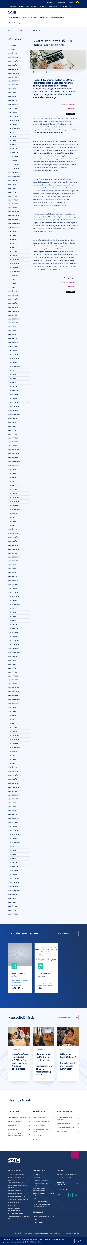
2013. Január (12, 684)
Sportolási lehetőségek (64, 1123)
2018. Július (12, 422)
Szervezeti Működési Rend (40, 1180)
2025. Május (12, 97)
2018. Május (12, 430)
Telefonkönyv (50, 2)
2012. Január (12, 731)
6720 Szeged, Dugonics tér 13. (69, 1174)
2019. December (13, 355)
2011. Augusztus (13, 751)
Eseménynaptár (64, 933)
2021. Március (13, 295)
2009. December (13, 831)
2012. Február (13, 727)
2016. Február (13, 537)
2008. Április (12, 906)
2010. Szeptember (14, 795)
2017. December (13, 450)
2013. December (13, 640)
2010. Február (13, 823)
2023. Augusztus (13, 180)
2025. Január (12, 113)
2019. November (13, 359)
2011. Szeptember (14, 747)
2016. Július (12, 517)
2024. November (13, 121)
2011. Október (13, 743)
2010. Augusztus (13, 799)
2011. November (13, 739)
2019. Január (12, 398)
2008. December (13, 878)
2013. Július (12, 660)
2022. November (13, 216)
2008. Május (12, 910)
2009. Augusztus (13, 846)
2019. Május (12, 382)
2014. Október (13, 601)
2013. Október (13, 648)
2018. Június (12, 426)
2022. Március (13, 247)
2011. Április (12, 767)
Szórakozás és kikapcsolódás (65, 1127)
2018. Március (13, 438)
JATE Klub (35, 1139)
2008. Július (12, 898)
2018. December (13, 402)
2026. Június (12, 45)
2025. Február (13, 109)
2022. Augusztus (13, 228)
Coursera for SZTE (13, 1129)
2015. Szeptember (14, 557)
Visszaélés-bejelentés (41, 1233)
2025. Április (12, 101)
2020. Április (12, 339)
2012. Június (12, 712)
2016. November (13, 501)
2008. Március (13, 914)
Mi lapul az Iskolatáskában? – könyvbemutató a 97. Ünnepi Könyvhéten (68, 1061)
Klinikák (35, 1219)
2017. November (13, 454)
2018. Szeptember (14, 414)
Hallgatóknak (43, 6)
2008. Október (13, 886)
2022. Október (13, 220)
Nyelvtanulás (12, 1125)
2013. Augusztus (13, 656)
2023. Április (12, 196)
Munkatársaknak (53, 6)
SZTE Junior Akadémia (39, 1125)
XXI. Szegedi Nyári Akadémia (44, 974)
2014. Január (12, 636)
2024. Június (12, 140)
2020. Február (13, 347)
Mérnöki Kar (11, 1205)
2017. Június (12, 474)
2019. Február (13, 394)
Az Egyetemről (13, 17)
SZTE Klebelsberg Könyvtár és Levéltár (41, 1130)
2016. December (13, 497)
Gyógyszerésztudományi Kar (16, 1196)
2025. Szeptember (14, 81)
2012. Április (12, 720)
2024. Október (13, 124)
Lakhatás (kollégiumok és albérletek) (64, 1118)
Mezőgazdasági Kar (13, 1202)
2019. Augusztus (13, 370)
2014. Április (12, 624)
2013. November (13, 644)
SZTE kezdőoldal (12, 6)
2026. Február (13, 61)
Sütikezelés (18, 1233)
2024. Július (12, 136)
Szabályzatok (36, 1177)
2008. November (13, 882)
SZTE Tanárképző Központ (15, 1214)
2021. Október (13, 267)
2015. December (13, 545)
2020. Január (12, 351)
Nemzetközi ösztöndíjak (15, 1121)
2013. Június (12, 664)
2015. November (13, 549)
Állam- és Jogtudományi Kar (16, 1174)
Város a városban (62, 1131)
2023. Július (12, 184)
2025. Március (13, 105)
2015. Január (12, 589)
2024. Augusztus (13, 132)
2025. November (13, 73)
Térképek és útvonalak (61, 1183)
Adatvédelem (61, 2)
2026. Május (12, 49)
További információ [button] (34, 1242)
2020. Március (13, 343)
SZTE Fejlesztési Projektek (40, 1202)
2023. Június (12, 188)
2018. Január (12, 446)
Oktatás (24, 17)
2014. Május (12, 620)
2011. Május (12, 763)
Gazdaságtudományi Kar (15, 1193)
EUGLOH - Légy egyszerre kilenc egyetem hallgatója (15, 1134)
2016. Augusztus (13, 513)
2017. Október (13, 458)
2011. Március (13, 771)
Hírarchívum (28, 31)
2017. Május (12, 478)
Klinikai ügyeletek (38, 1222)
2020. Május (12, 335)
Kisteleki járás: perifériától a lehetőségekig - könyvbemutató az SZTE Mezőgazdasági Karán (44, 1064)
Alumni (65, 6)
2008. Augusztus (13, 894)
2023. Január (12, 208)
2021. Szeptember (14, 271)
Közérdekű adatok (55, 1233)
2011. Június (12, 759)
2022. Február (13, 251)
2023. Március (13, 200)
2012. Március (13, 723)
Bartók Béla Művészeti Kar (16, 1177)
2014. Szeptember (14, 604)
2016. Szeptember (14, 509)
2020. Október (13, 315)
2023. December (13, 164)
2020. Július (12, 327)
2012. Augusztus (13, 704)
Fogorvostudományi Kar (15, 1190)
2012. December (13, 688)
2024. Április (12, 148)
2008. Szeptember (14, 890)
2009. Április (12, 862)
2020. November (13, 311)
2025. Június (12, 93)
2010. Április (12, 815)
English (71, 2)
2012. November (13, 692)
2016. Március (13, 533)
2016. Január (12, 541)
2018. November (13, 406)
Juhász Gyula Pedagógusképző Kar (18, 1199)
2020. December (37, 31)
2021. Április (12, 291)
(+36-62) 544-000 (65, 1177)
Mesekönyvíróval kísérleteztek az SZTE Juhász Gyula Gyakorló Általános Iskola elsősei (20, 1061)
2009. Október (13, 839)
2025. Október (13, 77)
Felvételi (21, 6)
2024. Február (13, 156)
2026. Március (13, 57)
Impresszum (67, 1233)
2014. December (13, 593)
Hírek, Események (15, 23)
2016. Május (12, 525)
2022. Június (12, 236)
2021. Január (12, 303)
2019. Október (13, 362)
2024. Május (12, 144)
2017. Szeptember (14, 462)
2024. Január (12, 160)
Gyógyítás (43, 17)
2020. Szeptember (14, 319)
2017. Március (13, 485)
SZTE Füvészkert (37, 1135)
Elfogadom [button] (79, 1241)
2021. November (13, 263)
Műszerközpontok (57, 17)
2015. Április (12, 577)
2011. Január (12, 779)
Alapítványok (36, 1174)
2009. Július (12, 850)
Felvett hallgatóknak (31, 6)
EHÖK (34, 1199)
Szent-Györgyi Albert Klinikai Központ (43, 1216)
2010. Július (12, 803)
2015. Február (13, 585)
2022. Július (12, 232)
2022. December (13, 212)
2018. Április (12, 434)
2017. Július (12, 470)
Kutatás (33, 17)
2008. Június (12, 902)
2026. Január (12, 65)
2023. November (13, 168)
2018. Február (13, 442)
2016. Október (13, 505)
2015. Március (13, 581)
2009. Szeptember (14, 842)
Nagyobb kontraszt (77, 2)
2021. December (13, 259)
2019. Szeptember (14, 366)
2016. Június (12, 521)
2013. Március (13, 676)
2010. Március (13, 819)
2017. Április (12, 482)
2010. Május (12, 811)
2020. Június (12, 331)
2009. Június (12, 854)
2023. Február (13, 204)
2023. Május (12, 192)
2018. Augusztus (13, 418)
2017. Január (12, 493)
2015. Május (12, 573)
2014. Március (13, 628)
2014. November (13, 597)
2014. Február (13, 632)
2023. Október (13, 172)
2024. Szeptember (14, 128)
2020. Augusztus (13, 323)
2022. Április (12, 243)
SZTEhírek (21, 31)
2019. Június (12, 378)
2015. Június (12, 569)
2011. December (13, 735)
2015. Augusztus (13, 561)
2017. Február (13, 489)
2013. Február (13, 680)
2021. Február (13, 299)
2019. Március (13, 390)
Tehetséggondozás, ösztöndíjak (17, 1117)
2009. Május (12, 858)
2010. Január (12, 827)
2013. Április (12, 672)
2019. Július (12, 374)
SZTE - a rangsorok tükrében (41, 1121)
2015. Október (13, 553)
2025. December (13, 69)
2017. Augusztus (13, 466)
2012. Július (12, 708)
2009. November (13, 835)
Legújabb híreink (16, 1049)
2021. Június (12, 283)
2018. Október (13, 410)
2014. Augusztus (13, 608)
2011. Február (13, 775)
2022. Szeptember (14, 224)
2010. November (13, 787)
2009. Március (13, 866)
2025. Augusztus (13, 85)
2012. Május (12, 716)
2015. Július (12, 565)
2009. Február (13, 870)
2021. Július (12, 279)
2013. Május (12, 668)
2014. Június (12, 616)
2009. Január (12, 874)
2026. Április (12, 53)
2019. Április (12, 386)
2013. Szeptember (14, 652)
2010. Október (13, 791)
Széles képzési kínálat (39, 1117)
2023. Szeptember (14, 176)
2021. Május (12, 287)
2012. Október (13, 696)
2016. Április (12, 529)
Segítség (76, 1233)
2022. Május (12, 240)
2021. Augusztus (13, 275)
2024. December (13, 117)
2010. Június (12, 807)
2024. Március (13, 152)
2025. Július (12, 89)
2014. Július (12, 612)
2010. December (13, 783)
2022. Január (12, 255)
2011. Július (12, 755)
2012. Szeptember (14, 700)
